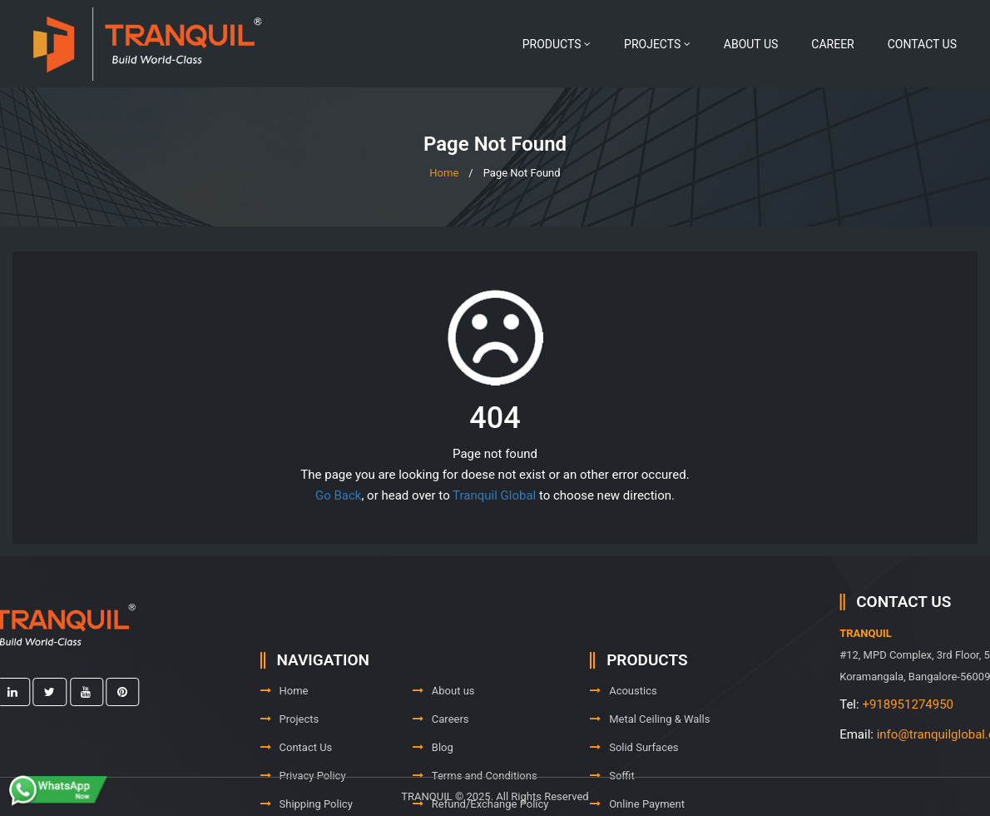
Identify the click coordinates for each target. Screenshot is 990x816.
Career (832, 44)
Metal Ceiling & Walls (650, 750)
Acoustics (623, 721)
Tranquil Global (494, 495)
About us (751, 44)
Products (556, 44)
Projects (657, 44)
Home (443, 173)
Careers (441, 750)
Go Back (338, 495)
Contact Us (922, 44)
